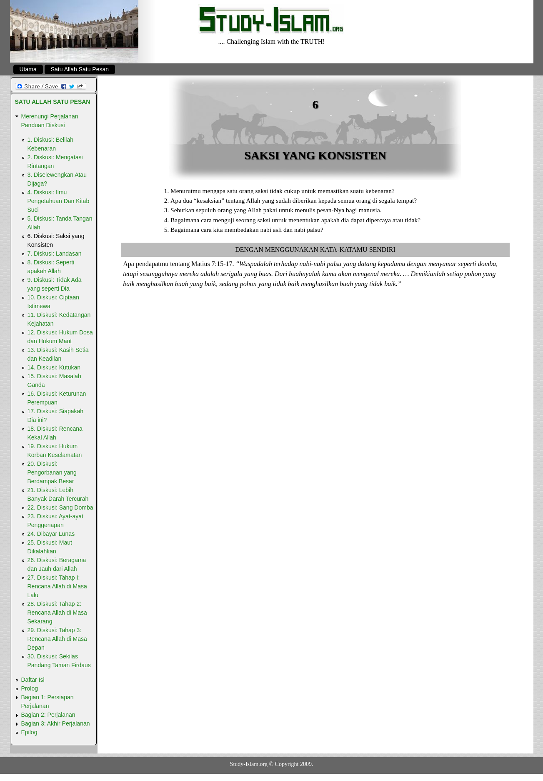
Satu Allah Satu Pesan (80, 69)
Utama (28, 69)
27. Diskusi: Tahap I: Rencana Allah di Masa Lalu (57, 586)
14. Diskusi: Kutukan (54, 367)
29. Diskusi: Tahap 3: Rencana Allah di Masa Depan (57, 639)
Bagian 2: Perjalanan (48, 714)
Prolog (29, 688)
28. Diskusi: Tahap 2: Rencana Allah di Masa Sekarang (57, 612)
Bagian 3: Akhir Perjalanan (55, 723)
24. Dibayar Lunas (51, 533)
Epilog (29, 732)
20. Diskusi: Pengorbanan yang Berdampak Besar (52, 472)
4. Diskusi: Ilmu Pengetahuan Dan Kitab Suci (59, 201)
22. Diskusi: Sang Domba (60, 507)
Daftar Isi (33, 679)
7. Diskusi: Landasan (55, 253)
